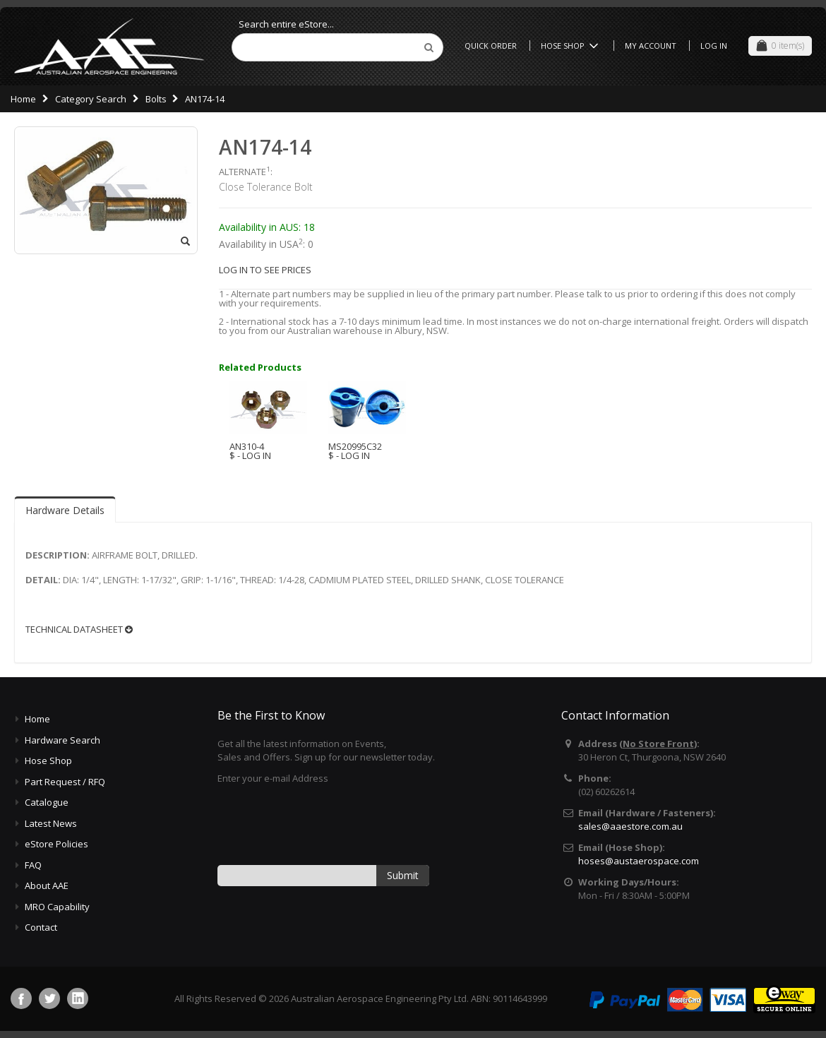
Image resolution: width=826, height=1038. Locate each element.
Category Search (90, 99)
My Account (650, 45)
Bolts (156, 99)
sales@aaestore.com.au (630, 826)
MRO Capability (57, 906)
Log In (713, 45)
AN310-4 (246, 446)
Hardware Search (62, 740)
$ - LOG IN (250, 455)
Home (23, 99)
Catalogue (46, 802)
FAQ (33, 865)
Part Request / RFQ (65, 781)
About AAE (46, 885)
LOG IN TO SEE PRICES (265, 269)
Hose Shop (572, 45)
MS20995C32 (355, 446)
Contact (41, 927)
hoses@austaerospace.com (638, 860)
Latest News (51, 823)
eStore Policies (56, 843)
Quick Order (491, 45)
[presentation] (324, 823)
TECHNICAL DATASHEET (79, 629)
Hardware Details (64, 510)
